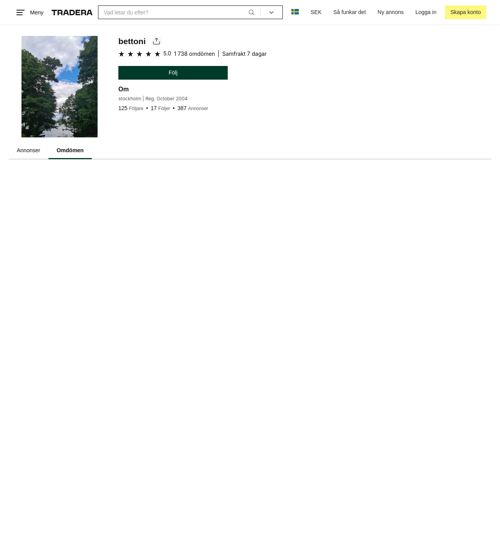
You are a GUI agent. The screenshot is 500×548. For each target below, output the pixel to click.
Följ (173, 72)
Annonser (28, 150)
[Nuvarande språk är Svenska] (295, 12)
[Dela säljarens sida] (156, 41)
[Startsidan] (72, 12)
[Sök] (251, 12)
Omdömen (70, 150)
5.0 (167, 53)
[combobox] (179, 12)
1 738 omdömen (194, 53)
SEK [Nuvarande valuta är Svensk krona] (316, 12)
